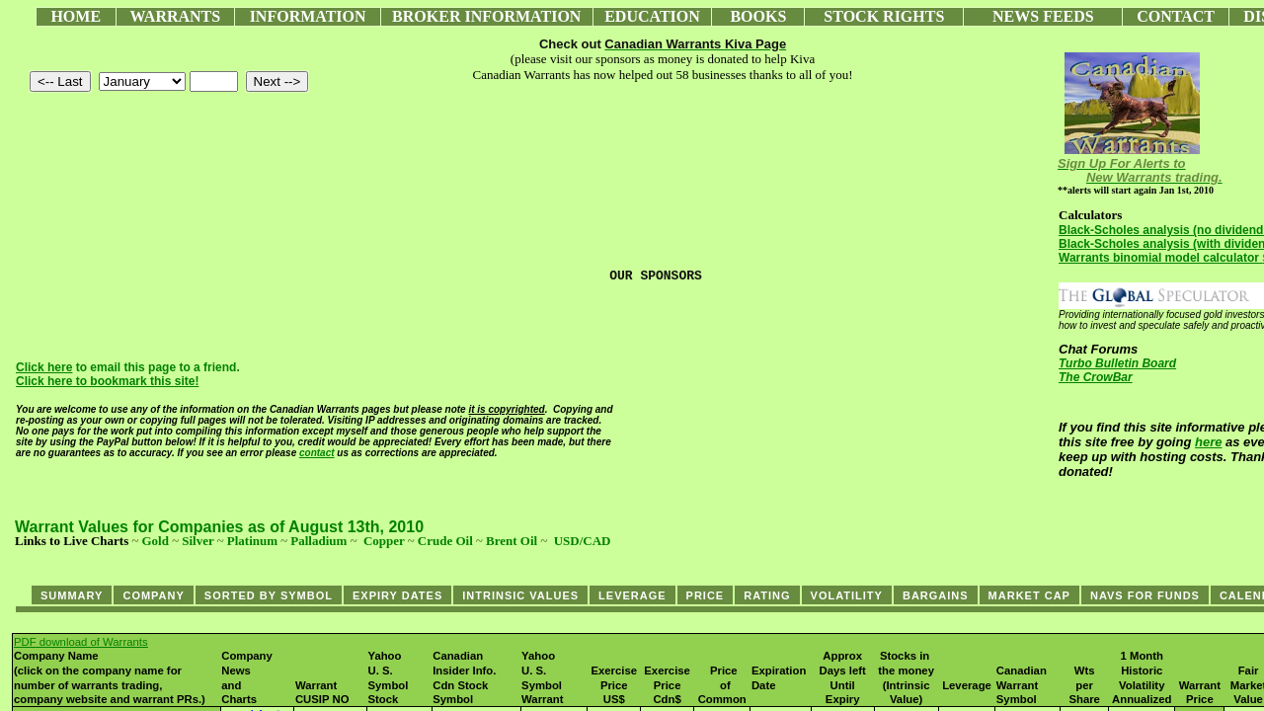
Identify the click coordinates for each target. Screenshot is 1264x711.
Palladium (318, 540)
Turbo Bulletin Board (1117, 363)
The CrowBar (1096, 377)
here (1208, 441)
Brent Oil (511, 540)
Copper (384, 540)
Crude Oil (445, 540)
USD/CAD (582, 540)
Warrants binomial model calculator (1159, 258)
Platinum (252, 540)
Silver (197, 540)
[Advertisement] (374, 555)
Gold (154, 540)
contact (317, 452)
